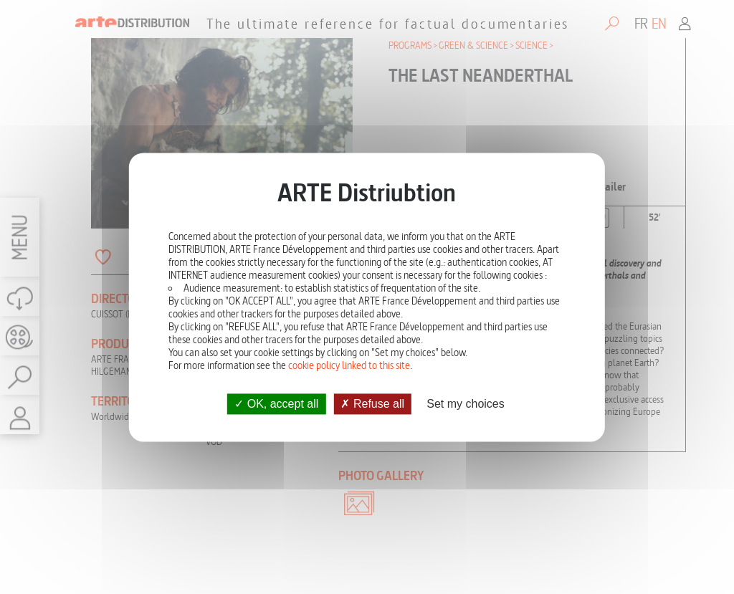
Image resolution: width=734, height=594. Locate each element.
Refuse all (372, 404)
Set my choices (465, 404)
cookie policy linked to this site (349, 365)
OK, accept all (276, 404)
